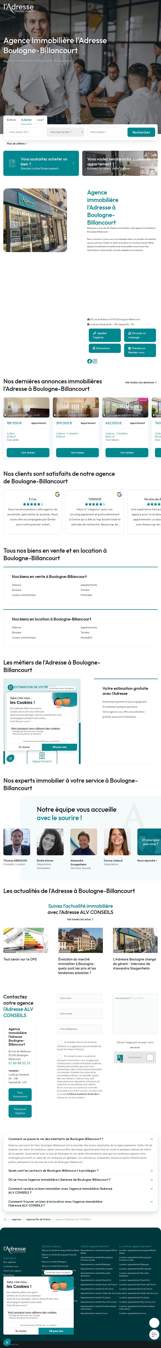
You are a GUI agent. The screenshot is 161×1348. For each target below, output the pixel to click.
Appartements (89, 585)
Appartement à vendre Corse (94, 1313)
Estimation (101, 348)
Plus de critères (17, 144)
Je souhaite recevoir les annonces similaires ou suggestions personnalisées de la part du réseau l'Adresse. (79, 1046)
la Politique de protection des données (82, 1094)
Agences (16, 1219)
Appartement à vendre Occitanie (96, 1297)
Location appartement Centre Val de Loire (138, 1293)
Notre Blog (8, 1275)
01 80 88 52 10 (19, 1063)
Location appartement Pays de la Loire (137, 1302)
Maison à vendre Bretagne (54, 1261)
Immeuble (86, 595)
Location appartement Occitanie (134, 1297)
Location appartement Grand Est (134, 1280)
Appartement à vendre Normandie (96, 1268)
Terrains (85, 590)
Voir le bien (28, 452)
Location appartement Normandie (135, 1268)
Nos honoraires (20, 1094)
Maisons (16, 585)
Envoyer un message (137, 335)
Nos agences (9, 1262)
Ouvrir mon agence (12, 1270)
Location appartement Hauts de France (137, 1284)
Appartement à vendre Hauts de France (99, 1284)
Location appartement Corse (132, 1313)
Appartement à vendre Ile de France (97, 1289)
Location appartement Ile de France (135, 1289)
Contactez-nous (10, 1266)
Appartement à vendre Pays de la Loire (99, 1302)
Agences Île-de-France (38, 1219)
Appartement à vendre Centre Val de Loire (100, 1293)
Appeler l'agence (100, 335)
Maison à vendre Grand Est (54, 1274)
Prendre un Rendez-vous (136, 350)
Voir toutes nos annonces (141, 382)
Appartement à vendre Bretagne (95, 1264)
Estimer (11, 119)
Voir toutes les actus (80, 919)
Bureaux (16, 590)
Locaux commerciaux (24, 595)
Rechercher (141, 132)
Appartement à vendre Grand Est (96, 1280)
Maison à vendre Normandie (55, 1266)
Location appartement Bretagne (134, 1264)
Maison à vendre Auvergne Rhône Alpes (60, 1250)
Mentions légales (20, 1111)
